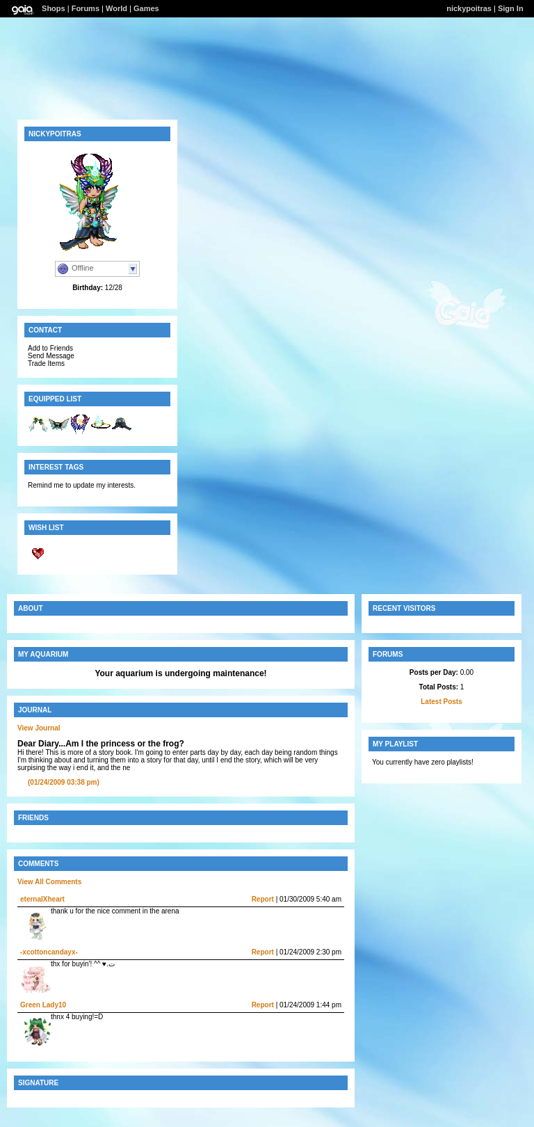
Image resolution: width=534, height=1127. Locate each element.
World (116, 8)
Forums (85, 8)
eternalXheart (42, 899)
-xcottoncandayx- (49, 952)
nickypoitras (469, 8)
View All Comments (49, 882)
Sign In (511, 8)
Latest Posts (441, 701)
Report (263, 899)
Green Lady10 (43, 1005)
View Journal (38, 728)
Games (146, 8)
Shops (53, 8)
